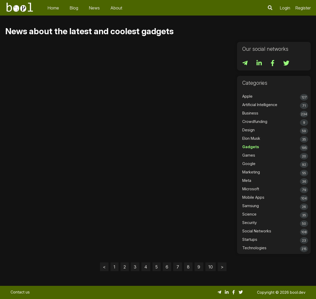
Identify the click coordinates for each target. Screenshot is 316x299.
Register (303, 8)
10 (210, 267)
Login (285, 8)
